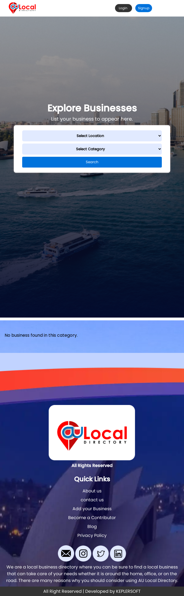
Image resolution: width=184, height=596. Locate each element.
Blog (92, 526)
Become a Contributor (92, 518)
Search (92, 162)
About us (92, 491)
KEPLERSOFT (128, 591)
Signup (143, 8)
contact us (92, 500)
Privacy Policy (92, 535)
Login (123, 8)
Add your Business (92, 509)
